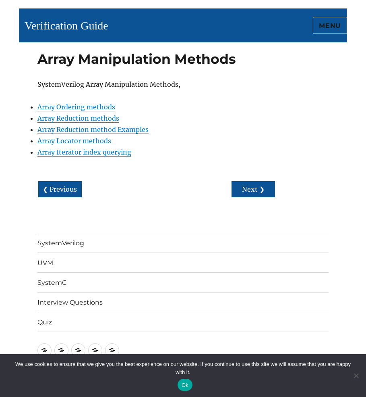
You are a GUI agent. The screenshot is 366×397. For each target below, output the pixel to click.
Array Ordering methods (76, 107)
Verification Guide (66, 25)
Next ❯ (253, 189)
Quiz (44, 322)
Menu (330, 25)
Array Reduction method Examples (93, 129)
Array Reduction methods (78, 118)
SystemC (52, 282)
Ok (185, 385)
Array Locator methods (74, 141)
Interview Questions (70, 302)
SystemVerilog (60, 243)
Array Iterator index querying (84, 152)
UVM (45, 263)
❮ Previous (60, 189)
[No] (356, 376)
